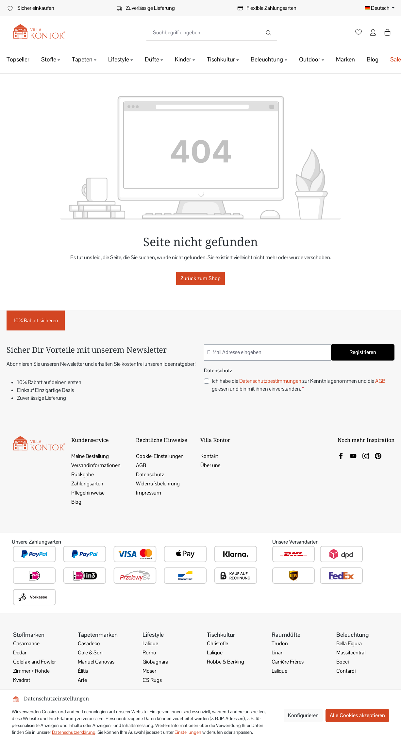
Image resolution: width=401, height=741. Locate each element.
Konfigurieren (303, 715)
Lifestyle (153, 634)
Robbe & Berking (225, 661)
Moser (149, 670)
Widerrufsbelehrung (158, 483)
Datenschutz (150, 474)
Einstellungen (188, 732)
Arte (82, 680)
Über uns (210, 465)
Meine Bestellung (90, 456)
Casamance (26, 643)
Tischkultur (221, 634)
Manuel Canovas (96, 661)
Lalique (150, 643)
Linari (277, 652)
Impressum (148, 492)
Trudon (280, 643)
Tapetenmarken (98, 634)
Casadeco (89, 643)
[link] (341, 455)
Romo (149, 652)
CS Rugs (152, 680)
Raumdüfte (286, 634)
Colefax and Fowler (34, 661)
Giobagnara (155, 661)
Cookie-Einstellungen (160, 456)
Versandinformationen (96, 465)
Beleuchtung (352, 634)
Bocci (342, 661)
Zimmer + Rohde (31, 670)
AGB (380, 381)
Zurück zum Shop (200, 278)
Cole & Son (90, 652)
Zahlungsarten (87, 483)
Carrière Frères (288, 661)
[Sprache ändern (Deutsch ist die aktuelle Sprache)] (379, 8)
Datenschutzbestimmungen (270, 381)
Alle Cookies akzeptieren (357, 715)
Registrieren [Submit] (362, 352)
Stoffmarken (28, 634)
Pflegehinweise (88, 492)
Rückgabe (82, 474)
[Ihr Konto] (373, 33)
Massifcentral (350, 652)
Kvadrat (21, 680)
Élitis (83, 670)
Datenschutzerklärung (73, 732)
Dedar (19, 652)
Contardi (346, 670)
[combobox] (203, 33)
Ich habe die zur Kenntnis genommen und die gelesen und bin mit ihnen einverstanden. (298, 384)
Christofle (217, 643)
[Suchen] (269, 33)
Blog (76, 501)
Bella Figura (349, 643)
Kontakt (209, 456)
